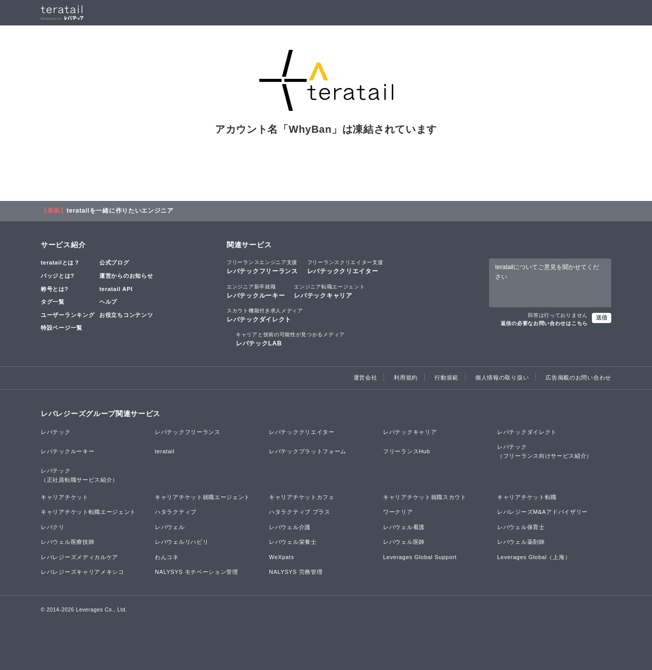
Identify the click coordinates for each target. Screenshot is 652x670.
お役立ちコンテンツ (126, 315)
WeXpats (281, 557)
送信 (601, 317)
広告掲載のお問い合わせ (578, 377)
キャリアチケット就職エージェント (202, 497)
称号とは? (54, 289)
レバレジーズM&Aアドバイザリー (542, 512)
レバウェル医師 (404, 542)
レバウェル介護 (290, 527)
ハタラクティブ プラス (300, 512)
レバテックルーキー (256, 291)
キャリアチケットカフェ (302, 497)
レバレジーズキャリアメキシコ (82, 572)
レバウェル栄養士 (293, 542)
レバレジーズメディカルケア (79, 557)
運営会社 (365, 377)
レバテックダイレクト (265, 315)
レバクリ (53, 527)
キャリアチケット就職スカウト (425, 497)
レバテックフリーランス (262, 266)
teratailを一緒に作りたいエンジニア (120, 210)
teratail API (115, 289)
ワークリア (398, 512)
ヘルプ (108, 302)
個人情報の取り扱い (502, 377)
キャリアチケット (65, 497)
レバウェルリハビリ (181, 542)
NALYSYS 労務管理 (295, 572)
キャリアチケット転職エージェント (88, 512)
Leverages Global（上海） (533, 557)
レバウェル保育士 (521, 527)
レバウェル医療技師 (67, 542)
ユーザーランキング (67, 315)
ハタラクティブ (176, 512)
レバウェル (170, 527)
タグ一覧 (53, 302)
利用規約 (406, 377)
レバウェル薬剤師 (521, 542)
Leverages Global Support (420, 557)
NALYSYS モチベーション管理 (196, 572)
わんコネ (167, 557)
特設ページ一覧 (62, 328)
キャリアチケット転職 (527, 497)
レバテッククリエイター (345, 266)
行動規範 (446, 377)
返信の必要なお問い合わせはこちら (544, 323)
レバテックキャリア (329, 291)
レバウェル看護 (404, 527)
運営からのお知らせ (126, 276)
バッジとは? (57, 276)
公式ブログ (114, 262)
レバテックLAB (290, 339)
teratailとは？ (60, 262)
